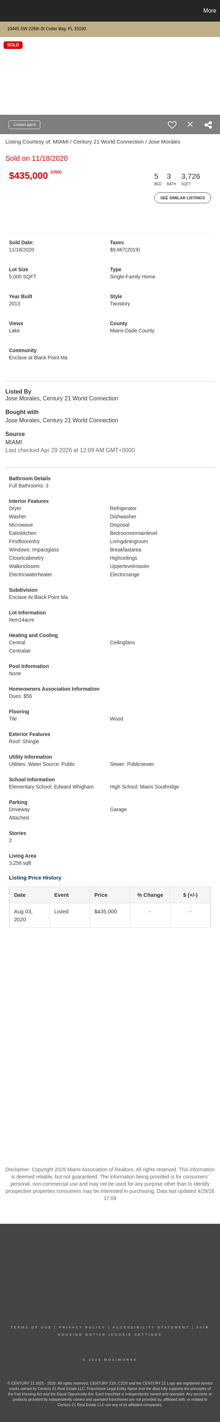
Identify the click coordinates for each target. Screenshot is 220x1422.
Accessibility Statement (151, 1327)
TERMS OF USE (31, 1327)
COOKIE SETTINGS (136, 1334)
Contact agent (24, 125)
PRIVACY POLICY (82, 1327)
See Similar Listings (182, 198)
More (209, 11)
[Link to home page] (9, 11)
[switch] (172, 125)
